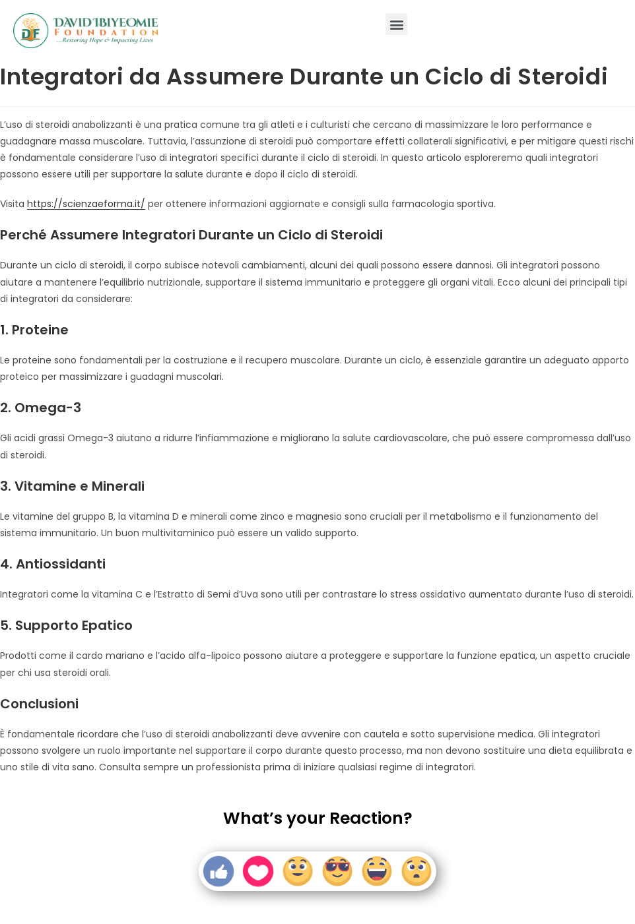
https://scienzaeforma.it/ (86, 203)
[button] (396, 24)
